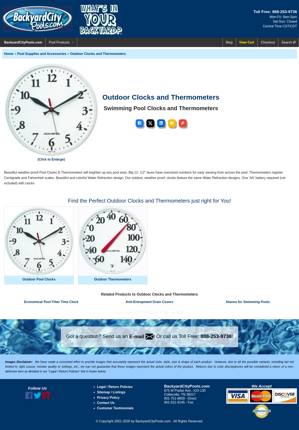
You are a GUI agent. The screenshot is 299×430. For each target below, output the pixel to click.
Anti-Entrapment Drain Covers (149, 302)
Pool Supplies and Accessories (41, 54)
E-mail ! (142, 336)
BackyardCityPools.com (23, 42)
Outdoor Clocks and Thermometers (98, 54)
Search (288, 42)
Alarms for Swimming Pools (248, 302)
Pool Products (59, 42)
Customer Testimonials (115, 408)
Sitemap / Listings (111, 392)
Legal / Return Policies (115, 387)
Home (8, 54)
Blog (229, 42)
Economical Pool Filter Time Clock (51, 302)
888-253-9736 (284, 12)
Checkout (268, 42)
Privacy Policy (108, 397)
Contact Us (105, 403)
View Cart (246, 42)
